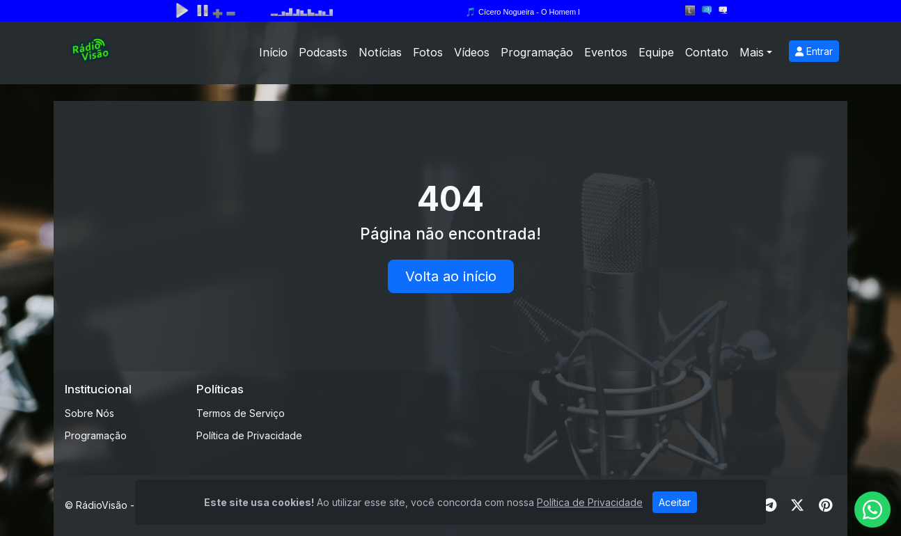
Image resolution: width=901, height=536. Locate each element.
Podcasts (323, 52)
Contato (706, 52)
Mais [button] (751, 52)
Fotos (428, 52)
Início (273, 52)
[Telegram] (769, 505)
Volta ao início (450, 276)
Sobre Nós (89, 413)
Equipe (656, 52)
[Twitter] (797, 505)
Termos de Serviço (240, 413)
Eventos (605, 52)
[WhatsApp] (872, 509)
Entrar (814, 51)
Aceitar (675, 502)
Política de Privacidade (249, 435)
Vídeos (471, 52)
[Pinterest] (825, 505)
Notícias (380, 52)
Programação (537, 52)
